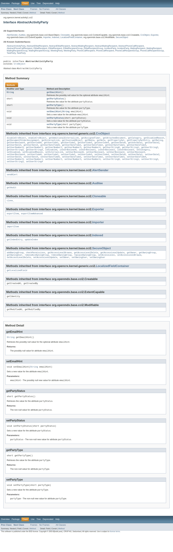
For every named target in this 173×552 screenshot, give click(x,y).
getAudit (11, 196)
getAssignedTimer (91, 142)
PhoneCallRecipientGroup (127, 51)
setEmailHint (54, 114)
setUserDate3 (14, 164)
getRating (157, 145)
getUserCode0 (34, 147)
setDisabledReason (32, 158)
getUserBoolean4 (16, 147)
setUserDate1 (135, 161)
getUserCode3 (85, 147)
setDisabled (13, 158)
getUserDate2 (152, 147)
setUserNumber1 (34, 166)
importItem (13, 236)
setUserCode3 (85, 161)
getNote (101, 145)
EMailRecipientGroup (73, 48)
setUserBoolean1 (95, 158)
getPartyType (54, 107)
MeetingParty (57, 51)
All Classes (61, 9)
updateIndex (31, 249)
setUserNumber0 (15, 166)
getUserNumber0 (15, 153)
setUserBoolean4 (16, 161)
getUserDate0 (118, 147)
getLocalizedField (17, 281)
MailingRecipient (137, 48)
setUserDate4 (31, 164)
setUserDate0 (118, 161)
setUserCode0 (34, 161)
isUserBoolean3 (125, 156)
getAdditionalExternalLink (64, 142)
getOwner (132, 263)
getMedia (89, 145)
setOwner (64, 268)
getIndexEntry (14, 249)
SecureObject (122, 37)
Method (33, 13)
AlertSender (12, 35)
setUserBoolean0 (75, 158)
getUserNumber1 (34, 153)
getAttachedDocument (114, 142)
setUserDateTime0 (50, 164)
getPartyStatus (55, 100)
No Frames (44, 9)
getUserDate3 (14, 150)
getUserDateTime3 (115, 150)
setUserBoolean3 (136, 158)
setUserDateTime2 (93, 164)
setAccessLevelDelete (19, 268)
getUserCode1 (51, 147)
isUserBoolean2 (106, 156)
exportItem (13, 223)
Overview (5, 3)
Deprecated (48, 3)
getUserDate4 (31, 150)
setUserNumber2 (53, 166)
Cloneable (65, 35)
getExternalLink (51, 145)
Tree (38, 3)
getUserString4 (34, 156)
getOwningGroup (147, 263)
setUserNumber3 (72, 166)
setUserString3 (15, 169)
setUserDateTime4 (136, 164)
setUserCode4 (101, 161)
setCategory (143, 156)
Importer (47, 37)
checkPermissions (35, 263)
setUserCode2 (68, 161)
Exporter (154, 35)
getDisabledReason (154, 142)
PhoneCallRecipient (86, 51)
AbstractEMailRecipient (37, 46)
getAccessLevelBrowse (60, 263)
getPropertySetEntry (138, 145)
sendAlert (12, 182)
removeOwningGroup (61, 265)
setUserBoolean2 (115, 158)
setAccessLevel (106, 265)
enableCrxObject (37, 142)
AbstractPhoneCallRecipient (131, 46)
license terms (115, 549)
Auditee (22, 35)
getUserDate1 (135, 147)
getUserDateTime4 (136, 150)
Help (57, 3)
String (10, 93)
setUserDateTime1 (71, 164)
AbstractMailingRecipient (82, 46)
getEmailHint (54, 93)
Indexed (55, 37)
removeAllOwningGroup (37, 265)
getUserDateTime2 (93, 150)
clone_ (10, 209)
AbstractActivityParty (16, 46)
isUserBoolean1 (87, 156)
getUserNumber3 (72, 153)
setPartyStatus (55, 121)
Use (32, 3)
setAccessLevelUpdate (45, 268)
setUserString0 (111, 166)
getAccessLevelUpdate (112, 263)
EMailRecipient (40, 48)
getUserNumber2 (53, 153)
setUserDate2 (152, 161)
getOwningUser (14, 265)
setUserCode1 (51, 161)
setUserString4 (34, 169)
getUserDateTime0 (50, 150)
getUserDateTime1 (71, 150)
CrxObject (145, 35)
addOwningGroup (15, 263)
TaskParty (11, 53)
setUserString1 (130, 166)
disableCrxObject (16, 142)
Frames (33, 9)
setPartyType (54, 128)
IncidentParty (110, 48)
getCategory (134, 142)
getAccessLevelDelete (86, 263)
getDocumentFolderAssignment (23, 145)
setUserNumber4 (92, 166)
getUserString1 (130, 153)
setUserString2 (149, 166)
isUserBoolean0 (68, 156)
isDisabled (51, 156)
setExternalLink (54, 158)
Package (16, 3)
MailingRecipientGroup (17, 51)
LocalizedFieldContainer (71, 37)
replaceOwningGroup (85, 265)
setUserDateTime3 (115, 164)
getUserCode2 (68, 147)
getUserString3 (15, 156)
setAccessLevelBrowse (129, 265)
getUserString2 (149, 153)
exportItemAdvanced (32, 223)
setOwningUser (79, 268)
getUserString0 (111, 153)
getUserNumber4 (92, 153)
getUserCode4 (101, 147)
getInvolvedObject (72, 145)
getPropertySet (116, 145)
